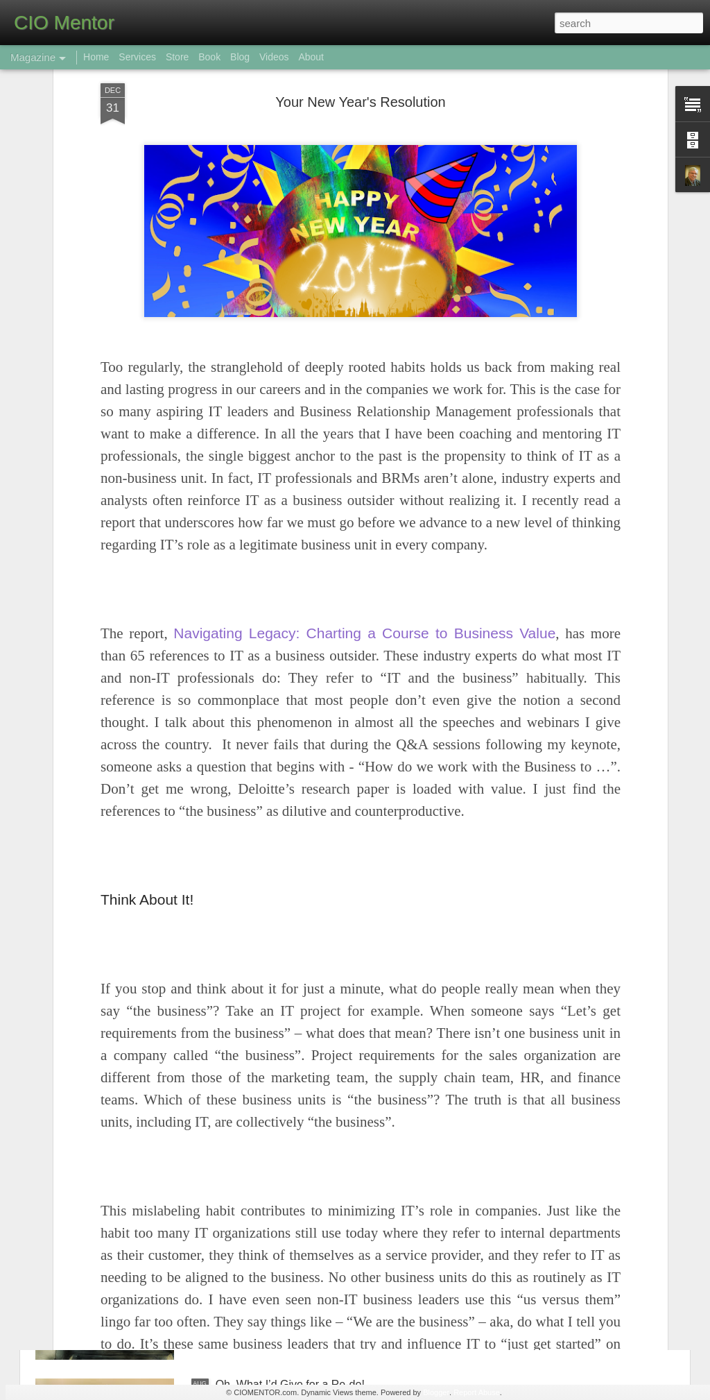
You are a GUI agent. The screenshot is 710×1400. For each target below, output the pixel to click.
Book (209, 56)
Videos (274, 56)
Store (177, 56)
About (311, 56)
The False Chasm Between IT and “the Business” (337, 1227)
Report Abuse (476, 1392)
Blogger (436, 1392)
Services (137, 56)
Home (96, 56)
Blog (240, 56)
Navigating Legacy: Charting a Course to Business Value (364, 510)
